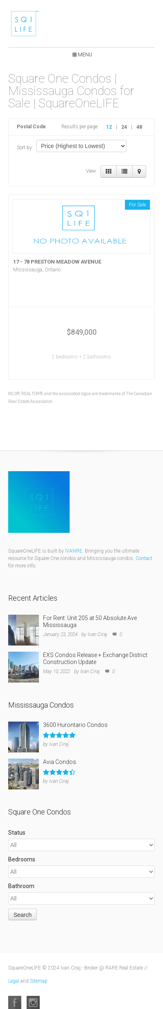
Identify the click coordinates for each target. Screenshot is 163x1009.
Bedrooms (21, 859)
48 (139, 127)
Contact (144, 558)
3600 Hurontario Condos (75, 725)
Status (16, 832)
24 (124, 127)
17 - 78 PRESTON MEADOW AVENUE (57, 262)
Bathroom (21, 886)
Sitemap (39, 981)
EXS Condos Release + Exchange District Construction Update (95, 658)
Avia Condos (59, 762)
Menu (85, 55)
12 (109, 127)
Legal (13, 981)
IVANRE (73, 551)
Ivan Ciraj (97, 634)
